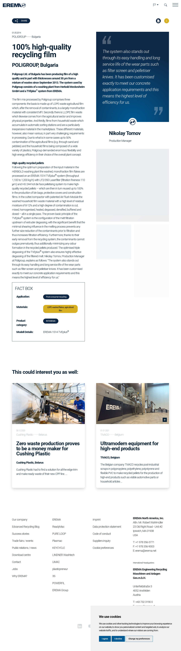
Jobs (15, 569)
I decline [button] (118, 639)
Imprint (96, 519)
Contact (16, 562)
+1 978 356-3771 (144, 542)
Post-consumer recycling (56, 297)
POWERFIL (58, 583)
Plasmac (57, 540)
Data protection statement (107, 526)
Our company (19, 519)
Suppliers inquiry (101, 540)
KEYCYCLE (58, 548)
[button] (156, 5)
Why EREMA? (19, 576)
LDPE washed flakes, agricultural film (60, 309)
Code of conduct (102, 533)
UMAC (56, 562)
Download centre (21, 555)
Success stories (20, 533)
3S (53, 576)
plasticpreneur (60, 569)
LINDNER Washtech (63, 555)
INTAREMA (50, 321)
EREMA (56, 519)
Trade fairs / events (22, 540)
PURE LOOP (59, 533)
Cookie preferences (103, 548)
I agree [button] (105, 639)
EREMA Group (60, 590)
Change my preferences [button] (139, 639)
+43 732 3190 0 (144, 602)
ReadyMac (58, 526)
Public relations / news (24, 548)
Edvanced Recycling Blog (25, 526)
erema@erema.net (145, 550)
